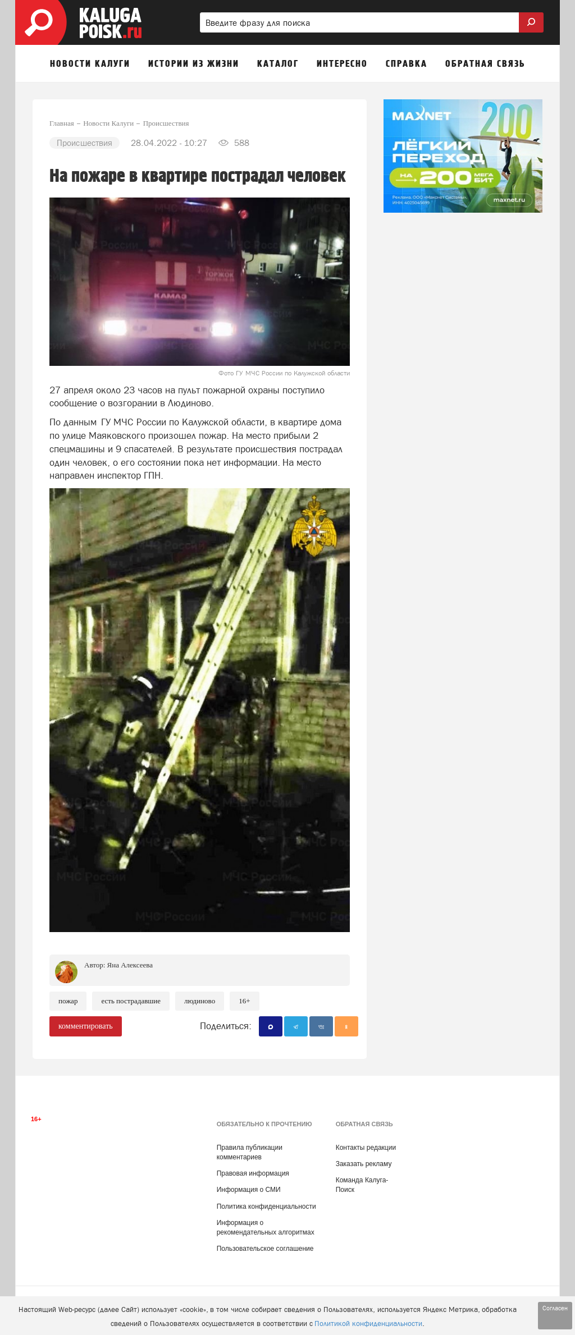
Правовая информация (253, 1173)
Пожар (67, 1001)
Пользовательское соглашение (265, 1249)
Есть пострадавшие (131, 1001)
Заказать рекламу (364, 1164)
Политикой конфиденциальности (368, 1323)
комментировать (85, 1026)
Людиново (199, 1001)
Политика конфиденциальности (266, 1206)
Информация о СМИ (249, 1190)
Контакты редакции (366, 1148)
